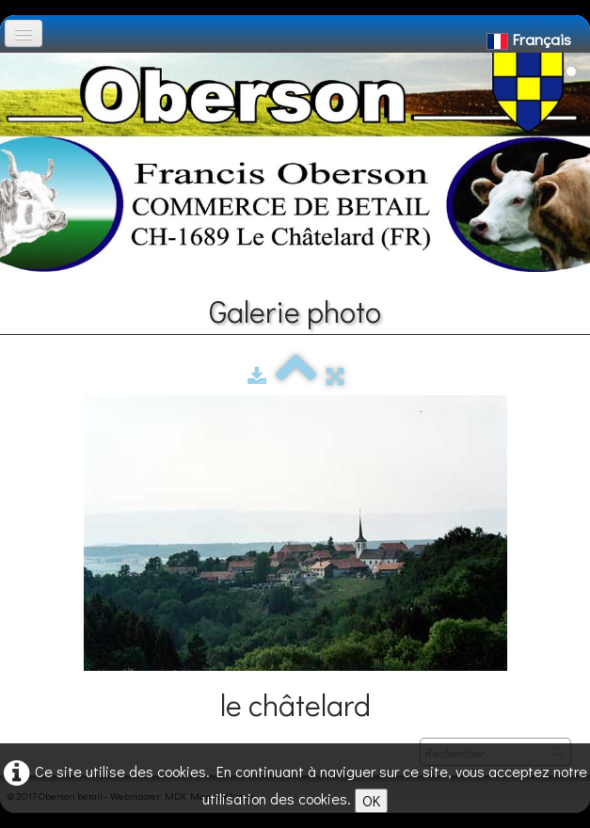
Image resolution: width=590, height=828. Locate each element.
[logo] (22, 62)
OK (371, 800)
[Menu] (23, 33)
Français (530, 39)
